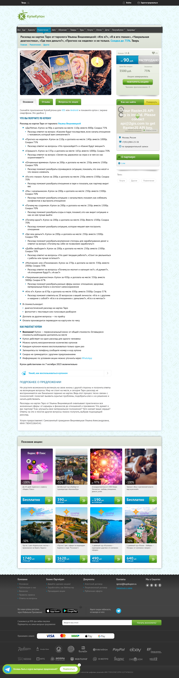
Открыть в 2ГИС (151, 130)
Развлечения (44, 29)
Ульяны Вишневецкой (69, 123)
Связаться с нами (124, 588)
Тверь (23, 2)
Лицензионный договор (96, 587)
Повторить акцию (138, 81)
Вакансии (23, 591)
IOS (64, 110)
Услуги (91, 29)
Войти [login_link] (128, 2)
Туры (83, 29)
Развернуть (151, 102)
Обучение (63, 29)
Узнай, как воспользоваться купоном (48, 373)
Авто (54, 29)
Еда (24, 29)
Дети (107, 29)
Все (19, 29)
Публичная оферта (93, 591)
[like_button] (153, 53)
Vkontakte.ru (151, 585)
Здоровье (131, 29)
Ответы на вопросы (28, 598)
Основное (28, 101)
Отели (100, 29)
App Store (53, 610)
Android (74, 110)
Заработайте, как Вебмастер (61, 587)
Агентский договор (93, 584)
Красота (32, 29)
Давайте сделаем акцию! (59, 584)
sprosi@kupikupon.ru (126, 584)
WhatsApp (87, 358)
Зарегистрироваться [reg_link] (149, 2)
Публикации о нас (27, 587)
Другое (134, 180)
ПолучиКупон (118, 29)
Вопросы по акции (68, 101)
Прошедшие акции (56, 591)
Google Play (70, 610)
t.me (123, 163)
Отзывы (46, 101)
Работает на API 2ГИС (134, 129)
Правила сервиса (27, 594)
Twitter (155, 585)
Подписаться (69, 669)
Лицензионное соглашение (133, 131)
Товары (74, 29)
